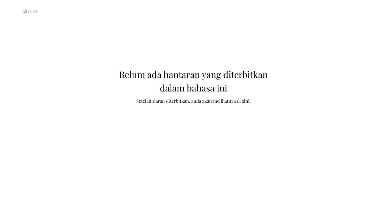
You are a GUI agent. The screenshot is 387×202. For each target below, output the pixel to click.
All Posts (29, 11)
